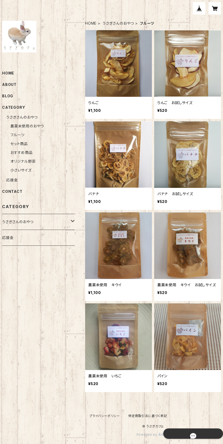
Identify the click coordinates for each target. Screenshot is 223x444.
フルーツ (17, 135)
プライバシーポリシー (104, 416)
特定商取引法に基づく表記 (147, 416)
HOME (91, 23)
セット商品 (19, 143)
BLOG (7, 96)
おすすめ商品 (21, 152)
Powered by (153, 434)
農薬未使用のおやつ (27, 126)
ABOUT (9, 84)
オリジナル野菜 (23, 161)
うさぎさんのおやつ (118, 23)
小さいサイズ (21, 170)
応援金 (12, 180)
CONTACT (12, 191)
